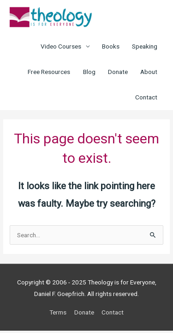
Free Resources (49, 71)
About (148, 71)
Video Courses (61, 46)
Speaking (144, 46)
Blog (89, 71)
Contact (146, 97)
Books (110, 46)
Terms (57, 312)
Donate (118, 71)
